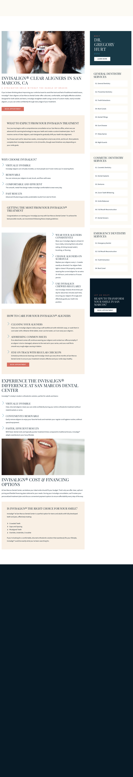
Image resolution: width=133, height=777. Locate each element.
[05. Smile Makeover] (124, 204)
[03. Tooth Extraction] (124, 263)
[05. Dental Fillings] (124, 120)
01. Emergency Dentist (103, 246)
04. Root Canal (100, 271)
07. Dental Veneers (101, 221)
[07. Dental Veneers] (124, 221)
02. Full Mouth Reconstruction (106, 255)
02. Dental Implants (102, 179)
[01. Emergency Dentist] (124, 246)
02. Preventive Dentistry (103, 95)
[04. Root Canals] (124, 112)
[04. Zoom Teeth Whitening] (124, 196)
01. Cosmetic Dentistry (103, 171)
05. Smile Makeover (102, 204)
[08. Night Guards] (124, 145)
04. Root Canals (100, 112)
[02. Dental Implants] (124, 179)
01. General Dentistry (102, 87)
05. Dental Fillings (101, 120)
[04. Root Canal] (124, 271)
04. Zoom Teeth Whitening (104, 196)
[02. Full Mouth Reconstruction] (124, 254)
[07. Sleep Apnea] (124, 137)
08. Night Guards (101, 146)
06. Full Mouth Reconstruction (106, 213)
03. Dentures (99, 188)
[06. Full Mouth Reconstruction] (124, 213)
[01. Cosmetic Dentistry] (124, 171)
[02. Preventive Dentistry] (124, 95)
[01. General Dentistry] (124, 87)
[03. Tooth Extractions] (124, 103)
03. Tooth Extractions (102, 103)
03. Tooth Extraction (102, 263)
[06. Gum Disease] (124, 129)
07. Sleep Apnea (101, 137)
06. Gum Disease (101, 129)
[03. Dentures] (124, 187)
